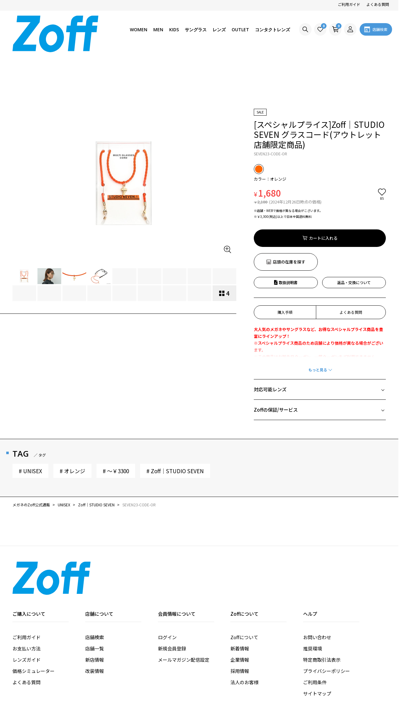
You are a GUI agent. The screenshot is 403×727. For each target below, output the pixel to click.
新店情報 (94, 611)
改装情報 (94, 622)
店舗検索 (94, 589)
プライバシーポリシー (326, 622)
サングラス (196, 30)
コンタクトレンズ (272, 30)
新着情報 (239, 600)
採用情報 (239, 622)
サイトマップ (317, 645)
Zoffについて (244, 589)
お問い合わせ (317, 589)
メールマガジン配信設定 (183, 611)
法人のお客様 (244, 634)
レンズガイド (26, 611)
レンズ (219, 30)
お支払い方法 (26, 600)
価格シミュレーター (33, 622)
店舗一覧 (94, 600)
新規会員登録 (172, 600)
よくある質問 (377, 4)
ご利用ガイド (349, 4)
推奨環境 (312, 600)
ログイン (167, 589)
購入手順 (285, 264)
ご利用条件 (315, 634)
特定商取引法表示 (322, 611)
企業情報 (239, 611)
